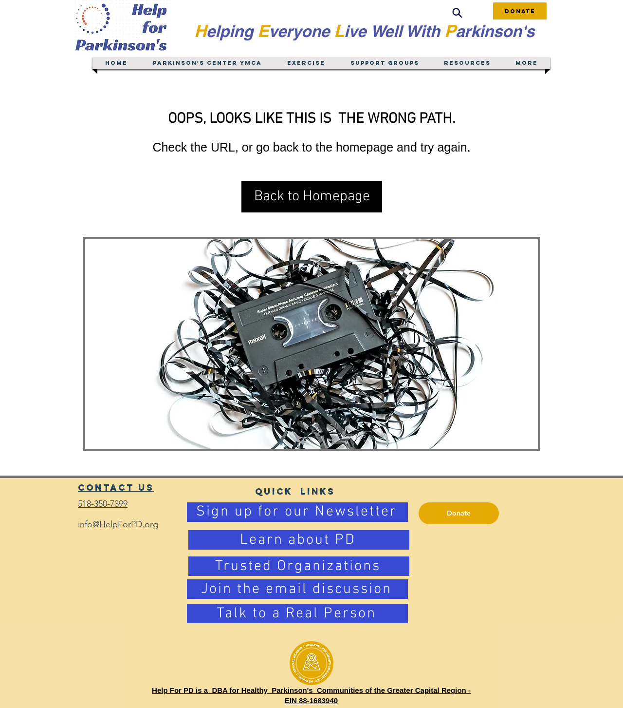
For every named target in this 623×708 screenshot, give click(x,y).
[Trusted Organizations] (298, 566)
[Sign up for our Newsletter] (297, 512)
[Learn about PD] (298, 540)
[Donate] (520, 10)
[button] (311, 196)
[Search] (457, 12)
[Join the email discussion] (297, 589)
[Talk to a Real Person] (297, 613)
